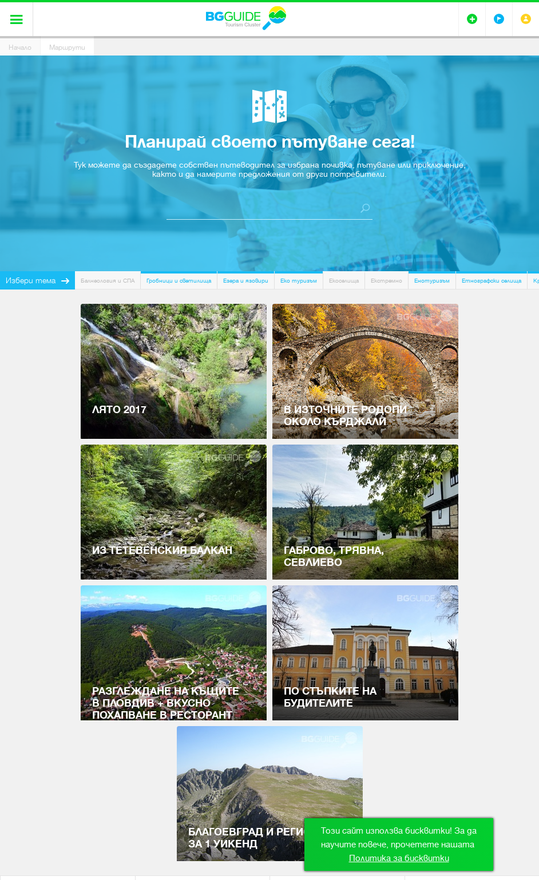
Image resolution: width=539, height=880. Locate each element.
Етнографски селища (491, 281)
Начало (20, 47)
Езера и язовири (245, 281)
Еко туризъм (298, 281)
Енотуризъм (432, 281)
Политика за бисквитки (399, 858)
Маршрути (67, 47)
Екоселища (344, 281)
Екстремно (386, 281)
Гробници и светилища (178, 281)
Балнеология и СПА (107, 281)
